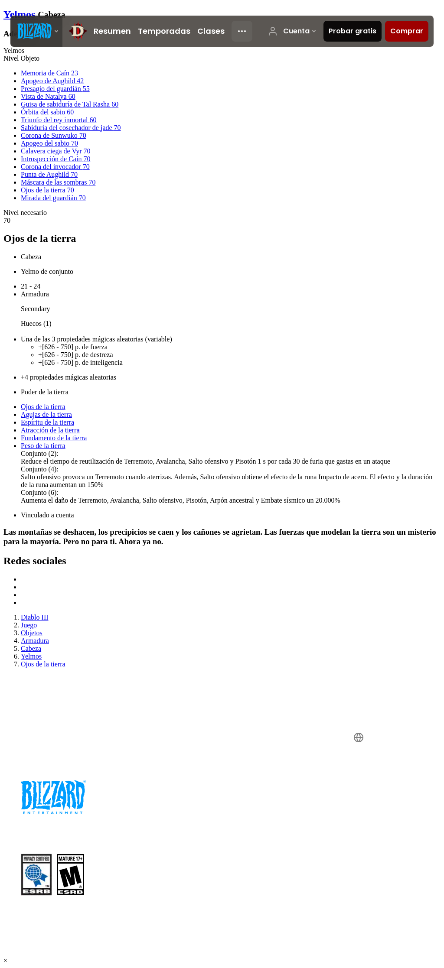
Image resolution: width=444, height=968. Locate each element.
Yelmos (20, 14)
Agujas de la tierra (46, 414)
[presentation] (36, 31)
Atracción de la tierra (50, 430)
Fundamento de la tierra (54, 438)
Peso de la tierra (43, 445)
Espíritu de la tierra (47, 422)
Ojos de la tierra (43, 406)
